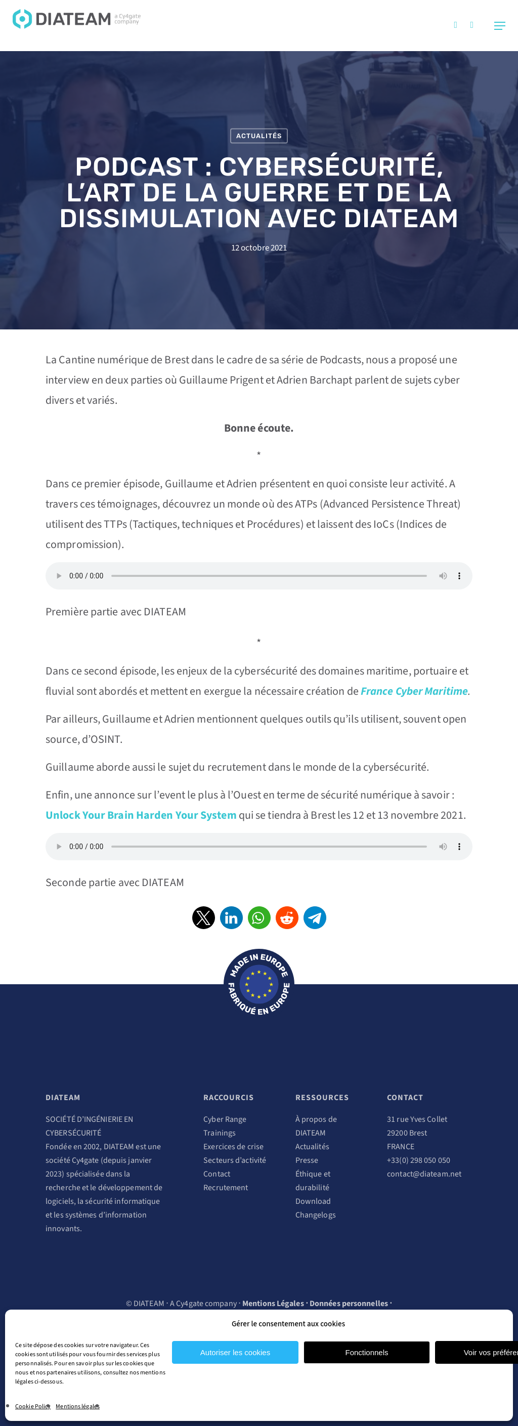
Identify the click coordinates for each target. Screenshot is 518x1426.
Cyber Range (224, 1119)
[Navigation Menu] (499, 26)
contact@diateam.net (424, 1174)
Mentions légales (78, 1406)
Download (313, 1201)
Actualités (259, 136)
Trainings (219, 1133)
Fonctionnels (366, 1352)
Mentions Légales (273, 1303)
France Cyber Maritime (414, 691)
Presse (307, 1160)
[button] (203, 917)
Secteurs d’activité (234, 1160)
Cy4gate (85, 1160)
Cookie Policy (33, 1406)
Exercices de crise (233, 1146)
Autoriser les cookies (235, 1352)
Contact (216, 1174)
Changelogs (315, 1215)
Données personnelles (349, 1303)
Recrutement (225, 1187)
